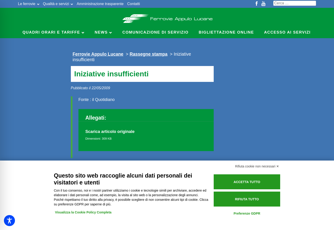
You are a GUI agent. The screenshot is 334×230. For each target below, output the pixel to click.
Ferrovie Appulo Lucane (167, 17)
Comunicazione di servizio (155, 32)
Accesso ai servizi (287, 32)
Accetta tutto (247, 182)
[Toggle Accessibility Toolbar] (9, 221)
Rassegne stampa (148, 54)
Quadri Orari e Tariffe (51, 32)
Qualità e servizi (56, 4)
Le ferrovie (26, 4)
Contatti (133, 4)
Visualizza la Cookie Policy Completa (83, 212)
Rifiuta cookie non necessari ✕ (257, 166)
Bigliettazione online (226, 32)
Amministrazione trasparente (100, 4)
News (101, 32)
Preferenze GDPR (246, 213)
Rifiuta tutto (247, 199)
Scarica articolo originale (110, 131)
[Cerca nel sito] (294, 3)
